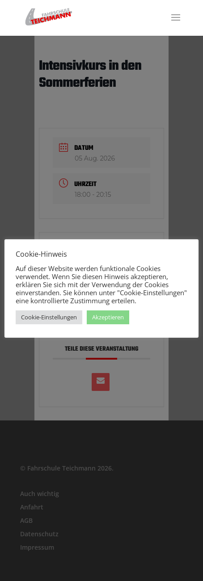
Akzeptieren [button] (108, 317)
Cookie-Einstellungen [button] (49, 317)
